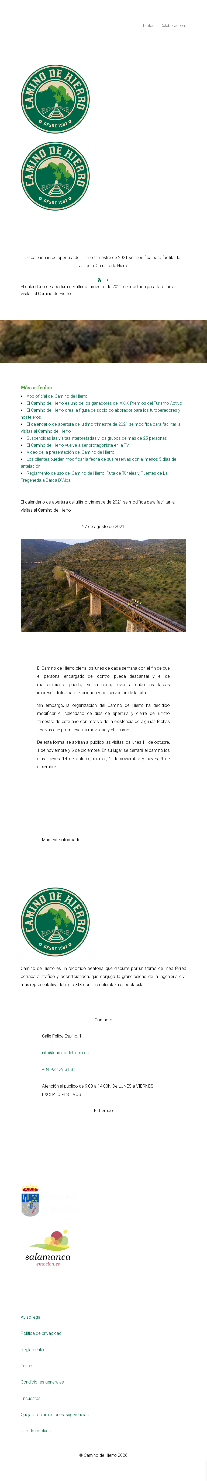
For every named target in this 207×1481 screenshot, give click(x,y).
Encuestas (30, 1398)
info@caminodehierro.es (65, 1052)
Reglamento (32, 1349)
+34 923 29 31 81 (58, 1069)
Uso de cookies (36, 1430)
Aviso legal (31, 1317)
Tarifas (148, 26)
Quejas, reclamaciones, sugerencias (55, 1414)
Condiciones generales (42, 1382)
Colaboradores (173, 26)
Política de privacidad (41, 1333)
